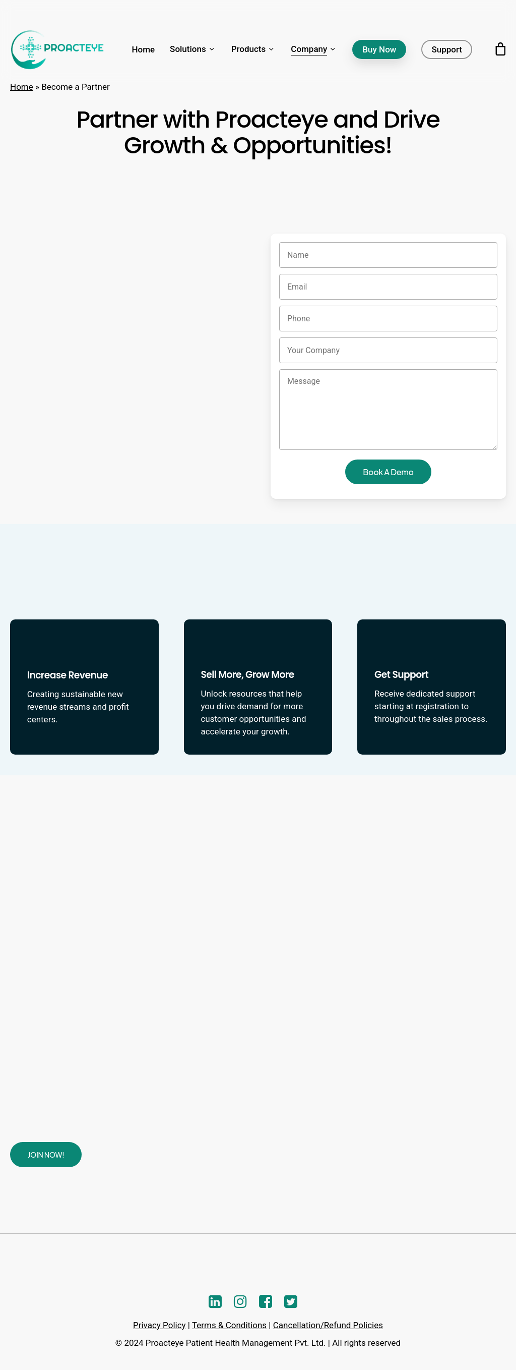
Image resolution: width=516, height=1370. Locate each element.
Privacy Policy (159, 1325)
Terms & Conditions (229, 1325)
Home (21, 87)
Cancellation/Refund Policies (328, 1325)
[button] (46, 1154)
